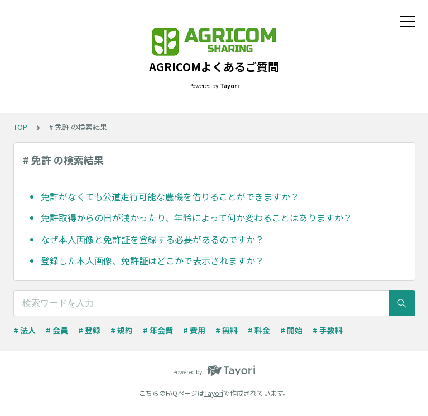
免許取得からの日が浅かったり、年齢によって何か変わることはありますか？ (196, 217)
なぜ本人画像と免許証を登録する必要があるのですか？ (152, 239)
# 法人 (24, 330)
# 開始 (291, 330)
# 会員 (57, 330)
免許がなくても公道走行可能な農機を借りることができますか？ (170, 196)
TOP (20, 127)
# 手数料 (327, 330)
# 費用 (194, 330)
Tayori (213, 393)
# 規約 (121, 330)
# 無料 (226, 330)
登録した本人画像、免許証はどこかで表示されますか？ (152, 260)
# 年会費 (158, 330)
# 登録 (89, 330)
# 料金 (259, 330)
